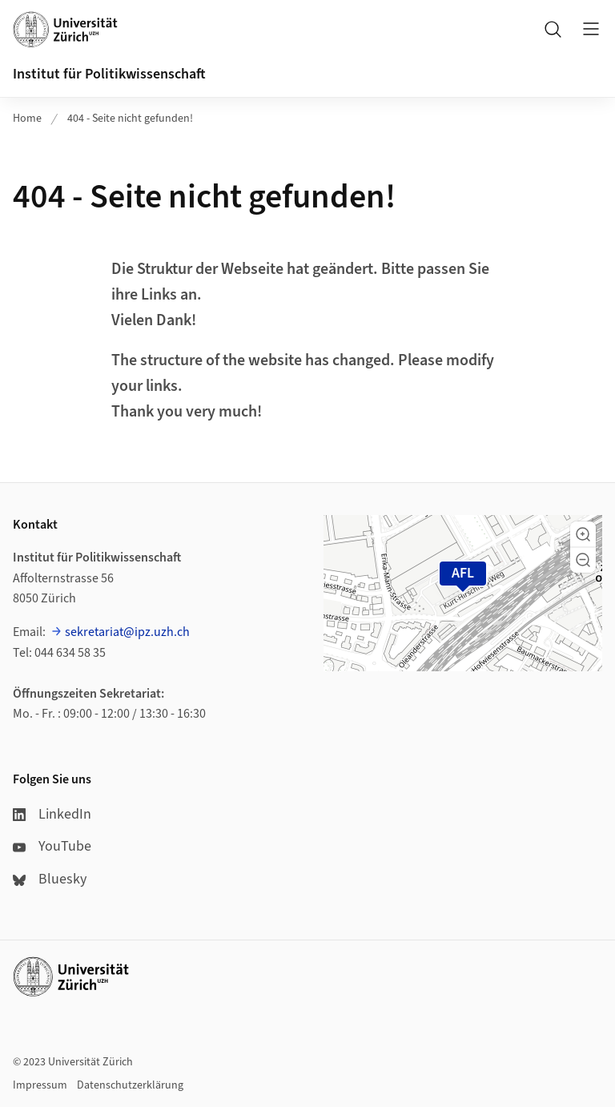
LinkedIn (52, 814)
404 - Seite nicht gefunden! (130, 119)
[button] (583, 534)
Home (27, 119)
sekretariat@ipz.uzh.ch (127, 632)
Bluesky (49, 879)
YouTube (52, 846)
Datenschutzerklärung (130, 1085)
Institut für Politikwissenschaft (109, 74)
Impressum (40, 1085)
